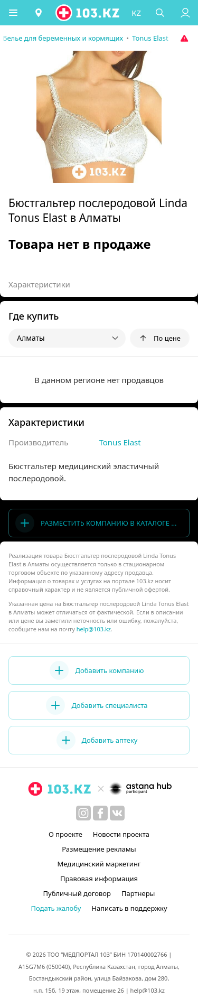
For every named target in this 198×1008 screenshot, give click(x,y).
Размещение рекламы (99, 849)
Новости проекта (121, 834)
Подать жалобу (56, 908)
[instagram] (83, 813)
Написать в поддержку (129, 908)
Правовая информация (99, 878)
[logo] (88, 12)
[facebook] (100, 813)
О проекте (65, 834)
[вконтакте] (117, 813)
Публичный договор (77, 893)
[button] (13, 12)
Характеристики (39, 284)
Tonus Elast (120, 442)
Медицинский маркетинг (98, 864)
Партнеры (138, 893)
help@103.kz (94, 629)
